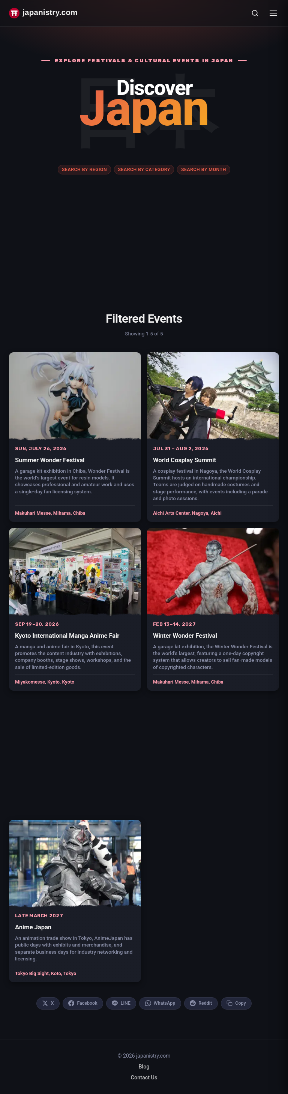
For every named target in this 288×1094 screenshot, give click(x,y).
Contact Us (144, 1077)
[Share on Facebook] (83, 1003)
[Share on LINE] (121, 1003)
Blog (143, 1067)
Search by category (144, 169)
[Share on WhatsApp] (160, 1003)
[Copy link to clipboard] (236, 1003)
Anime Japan (33, 927)
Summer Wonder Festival (49, 460)
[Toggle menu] (273, 13)
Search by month (203, 169)
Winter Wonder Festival (185, 635)
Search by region (84, 169)
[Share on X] (48, 1003)
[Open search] (255, 13)
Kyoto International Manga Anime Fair (67, 635)
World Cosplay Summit (184, 460)
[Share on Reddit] (201, 1003)
